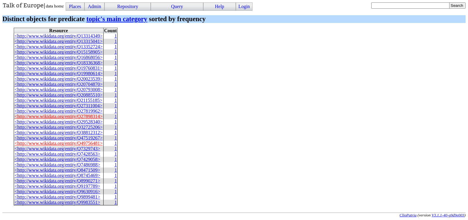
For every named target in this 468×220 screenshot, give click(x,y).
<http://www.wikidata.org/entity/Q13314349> (59, 35)
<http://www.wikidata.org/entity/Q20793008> (59, 89)
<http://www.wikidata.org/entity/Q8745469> (57, 175)
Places (75, 6)
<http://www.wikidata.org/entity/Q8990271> (57, 180)
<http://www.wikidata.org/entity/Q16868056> (59, 57)
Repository (127, 6)
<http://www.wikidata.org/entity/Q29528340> (59, 121)
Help (219, 6)
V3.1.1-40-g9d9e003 (448, 215)
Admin (94, 6)
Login (244, 6)
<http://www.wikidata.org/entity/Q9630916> (57, 191)
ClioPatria (408, 215)
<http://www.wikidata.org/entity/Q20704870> (59, 84)
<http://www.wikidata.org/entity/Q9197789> (57, 186)
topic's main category (116, 19)
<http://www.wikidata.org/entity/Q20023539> (59, 78)
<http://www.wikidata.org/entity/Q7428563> (57, 154)
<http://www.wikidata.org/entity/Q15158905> (59, 52)
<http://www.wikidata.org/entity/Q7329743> (57, 148)
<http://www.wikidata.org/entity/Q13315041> (59, 41)
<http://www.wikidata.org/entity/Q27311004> (58, 105)
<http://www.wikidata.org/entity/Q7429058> (57, 159)
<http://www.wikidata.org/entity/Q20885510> (59, 94)
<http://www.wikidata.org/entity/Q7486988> (57, 164)
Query (177, 6)
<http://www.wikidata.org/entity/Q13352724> (59, 46)
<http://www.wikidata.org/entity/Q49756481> (59, 143)
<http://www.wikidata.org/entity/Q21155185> (58, 100)
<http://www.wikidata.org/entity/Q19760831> (59, 68)
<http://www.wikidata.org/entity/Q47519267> (59, 137)
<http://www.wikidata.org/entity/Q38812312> (59, 132)
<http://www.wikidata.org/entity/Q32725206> (59, 127)
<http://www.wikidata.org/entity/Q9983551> (57, 202)
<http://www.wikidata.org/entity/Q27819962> (59, 111)
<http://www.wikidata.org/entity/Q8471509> (57, 170)
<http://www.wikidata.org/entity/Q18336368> (59, 62)
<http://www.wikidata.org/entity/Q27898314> (59, 116)
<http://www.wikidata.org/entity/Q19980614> (59, 73)
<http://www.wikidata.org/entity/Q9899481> (57, 196)
